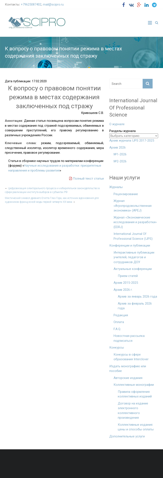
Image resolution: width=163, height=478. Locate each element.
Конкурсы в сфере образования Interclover (131, 357)
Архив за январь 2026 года (137, 296)
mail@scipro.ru (53, 4)
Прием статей (128, 276)
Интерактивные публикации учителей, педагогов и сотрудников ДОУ (134, 257)
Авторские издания (128, 378)
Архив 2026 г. (123, 290)
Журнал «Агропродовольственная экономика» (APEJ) (133, 205)
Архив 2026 (117, 147)
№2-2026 (120, 161)
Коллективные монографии (134, 385)
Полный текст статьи (86, 178)
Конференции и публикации (129, 245)
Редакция (121, 315)
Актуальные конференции (133, 269)
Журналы (116, 187)
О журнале (117, 124)
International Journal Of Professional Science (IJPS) (133, 236)
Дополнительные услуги (127, 436)
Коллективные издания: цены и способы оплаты (136, 427)
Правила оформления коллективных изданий (135, 394)
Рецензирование (126, 194)
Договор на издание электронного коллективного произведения (133, 410)
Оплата (119, 322)
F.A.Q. (117, 329)
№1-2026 (120, 154)
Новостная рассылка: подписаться (129, 338)
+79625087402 (31, 4)
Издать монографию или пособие (127, 368)
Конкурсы (116, 347)
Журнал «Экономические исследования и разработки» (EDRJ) (135, 222)
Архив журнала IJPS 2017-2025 (131, 140)
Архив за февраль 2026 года (135, 306)
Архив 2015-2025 (126, 283)
